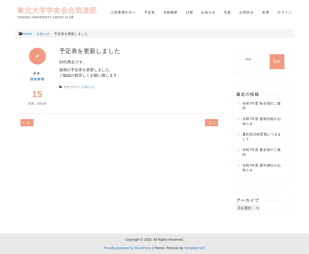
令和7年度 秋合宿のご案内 (261, 105)
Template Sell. (194, 248)
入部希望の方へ (123, 12)
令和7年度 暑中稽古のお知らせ (261, 167)
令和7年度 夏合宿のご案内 (261, 152)
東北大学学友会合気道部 (57, 10)
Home (27, 34)
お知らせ (208, 12)
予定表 (149, 12)
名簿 (265, 12)
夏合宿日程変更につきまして (261, 136)
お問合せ (246, 12)
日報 (189, 12)
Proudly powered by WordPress (127, 248)
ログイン (284, 12)
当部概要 (170, 12)
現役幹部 (37, 79)
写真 (227, 12)
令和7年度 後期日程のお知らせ (261, 121)
